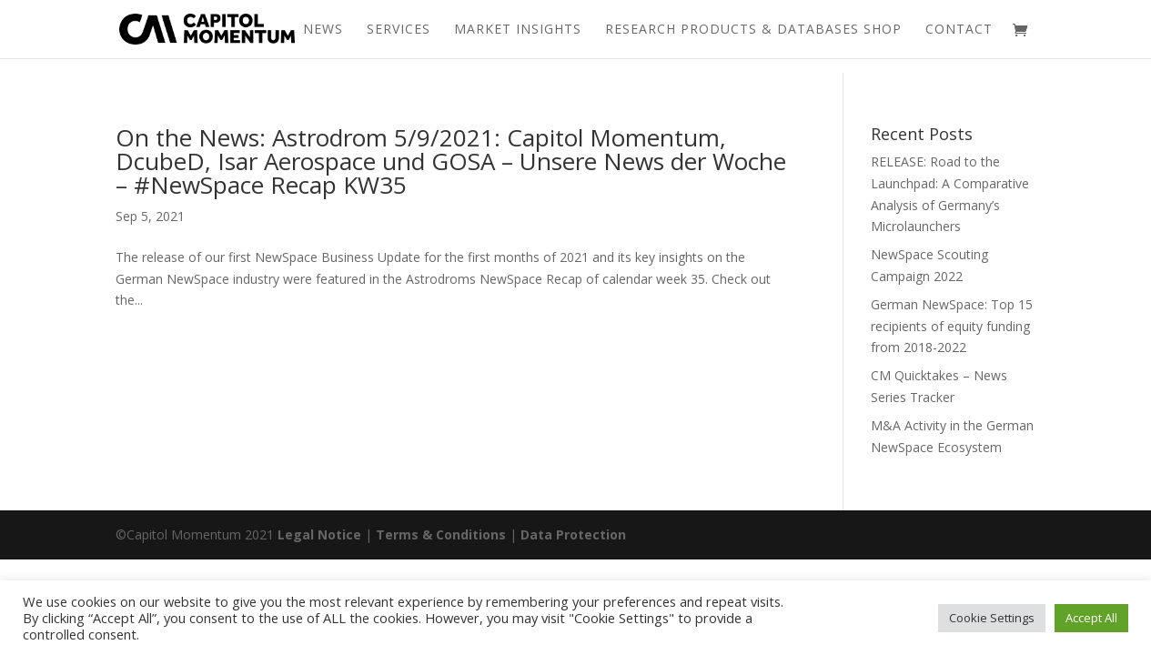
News (323, 30)
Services (398, 30)
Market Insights (517, 30)
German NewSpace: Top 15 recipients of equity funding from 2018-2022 (952, 326)
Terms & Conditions (441, 534)
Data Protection (573, 534)
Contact (959, 30)
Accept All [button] (1091, 618)
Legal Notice (319, 534)
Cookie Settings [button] (992, 618)
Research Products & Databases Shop (753, 30)
